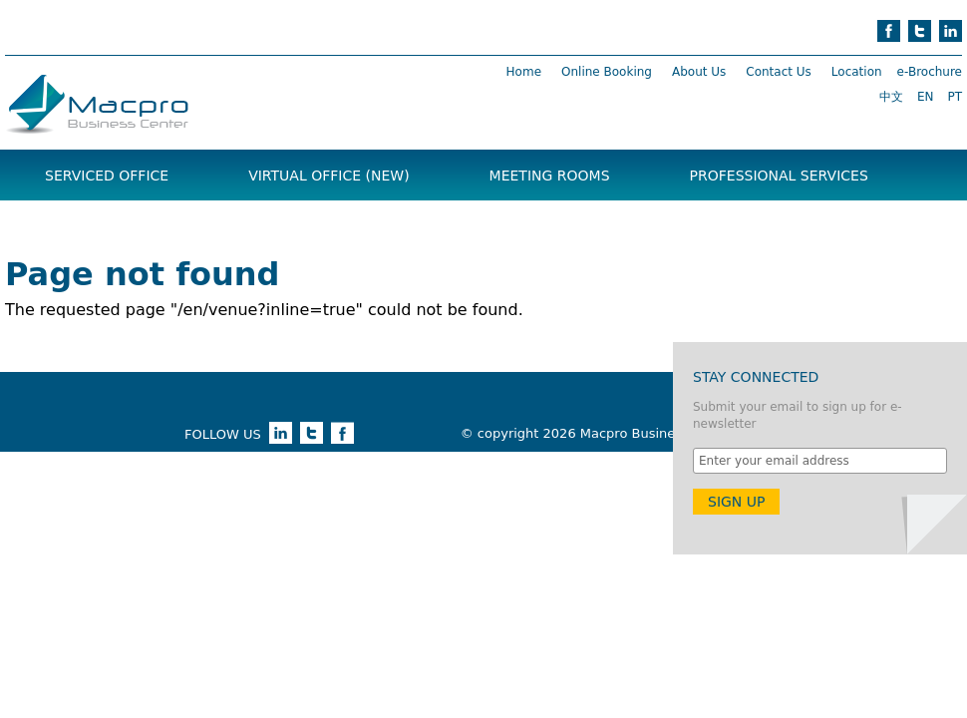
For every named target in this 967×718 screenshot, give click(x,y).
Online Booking (606, 72)
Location (856, 72)
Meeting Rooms (549, 175)
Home (523, 72)
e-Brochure (929, 72)
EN (925, 97)
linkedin (950, 31)
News (224, 225)
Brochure (84, 225)
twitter (919, 31)
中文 (891, 97)
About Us (699, 72)
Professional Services (779, 175)
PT (954, 97)
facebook (888, 31)
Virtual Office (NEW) (328, 175)
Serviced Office (106, 175)
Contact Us (778, 72)
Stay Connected (755, 377)
